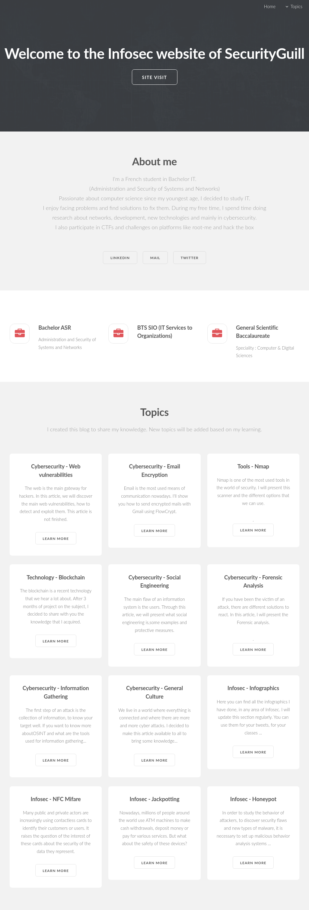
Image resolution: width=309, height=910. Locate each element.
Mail (155, 257)
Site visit (154, 77)
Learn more (56, 538)
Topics (296, 6)
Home (270, 6)
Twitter (190, 257)
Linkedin (120, 257)
